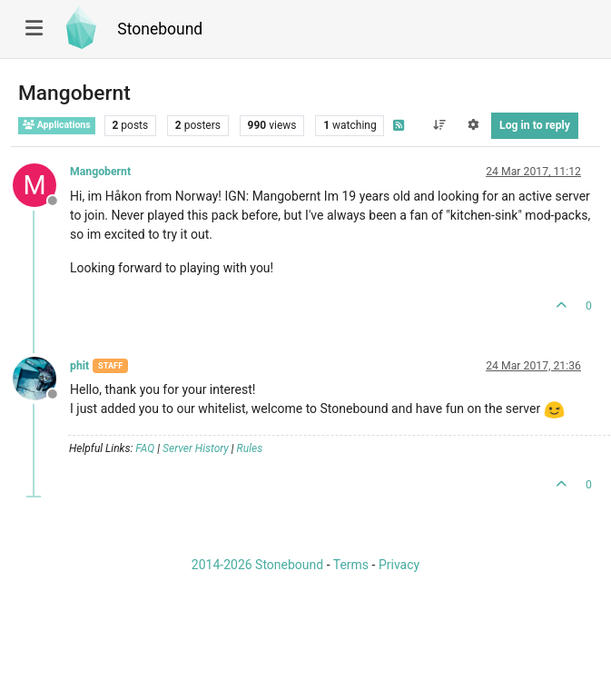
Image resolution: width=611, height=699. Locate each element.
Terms (351, 564)
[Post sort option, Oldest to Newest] (439, 125)
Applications (57, 125)
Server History (196, 448)
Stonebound (159, 29)
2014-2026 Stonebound (257, 564)
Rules (250, 448)
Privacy (399, 564)
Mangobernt (100, 171)
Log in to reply (534, 125)
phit (79, 365)
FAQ (144, 448)
